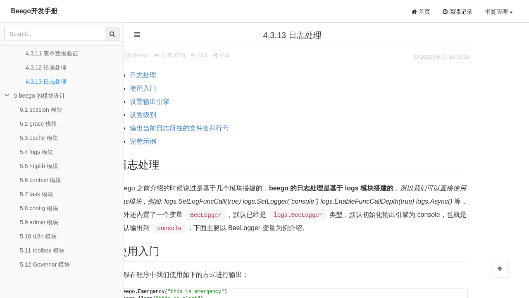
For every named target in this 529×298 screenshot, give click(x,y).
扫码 (229, 55)
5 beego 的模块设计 (40, 95)
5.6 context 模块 (40, 180)
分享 (251, 55)
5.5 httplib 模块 (39, 166)
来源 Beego (165, 55)
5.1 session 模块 (41, 109)
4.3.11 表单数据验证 (52, 53)
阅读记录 (457, 11)
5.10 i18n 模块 (38, 236)
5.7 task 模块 (36, 194)
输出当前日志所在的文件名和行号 (209, 128)
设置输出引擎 (180, 101)
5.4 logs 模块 (36, 152)
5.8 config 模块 (39, 208)
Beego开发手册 (34, 10)
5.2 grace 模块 (38, 123)
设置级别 (173, 114)
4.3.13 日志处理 (46, 81)
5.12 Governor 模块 (45, 264)
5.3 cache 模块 (39, 138)
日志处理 (173, 75)
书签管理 (499, 11)
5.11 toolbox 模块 (42, 250)
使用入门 (173, 88)
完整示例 (173, 141)
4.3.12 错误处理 (46, 67)
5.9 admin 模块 (39, 222)
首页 (421, 11)
